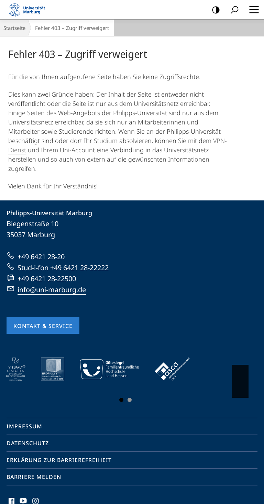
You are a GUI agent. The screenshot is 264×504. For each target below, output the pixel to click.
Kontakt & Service (43, 326)
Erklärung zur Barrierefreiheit (59, 460)
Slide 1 (121, 400)
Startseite (14, 27)
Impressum (24, 426)
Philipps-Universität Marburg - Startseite (29, 9)
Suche (232, 10)
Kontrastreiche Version (214, 10)
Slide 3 (130, 400)
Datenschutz (28, 443)
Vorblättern (240, 378)
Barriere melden (34, 477)
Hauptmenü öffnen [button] (252, 9)
